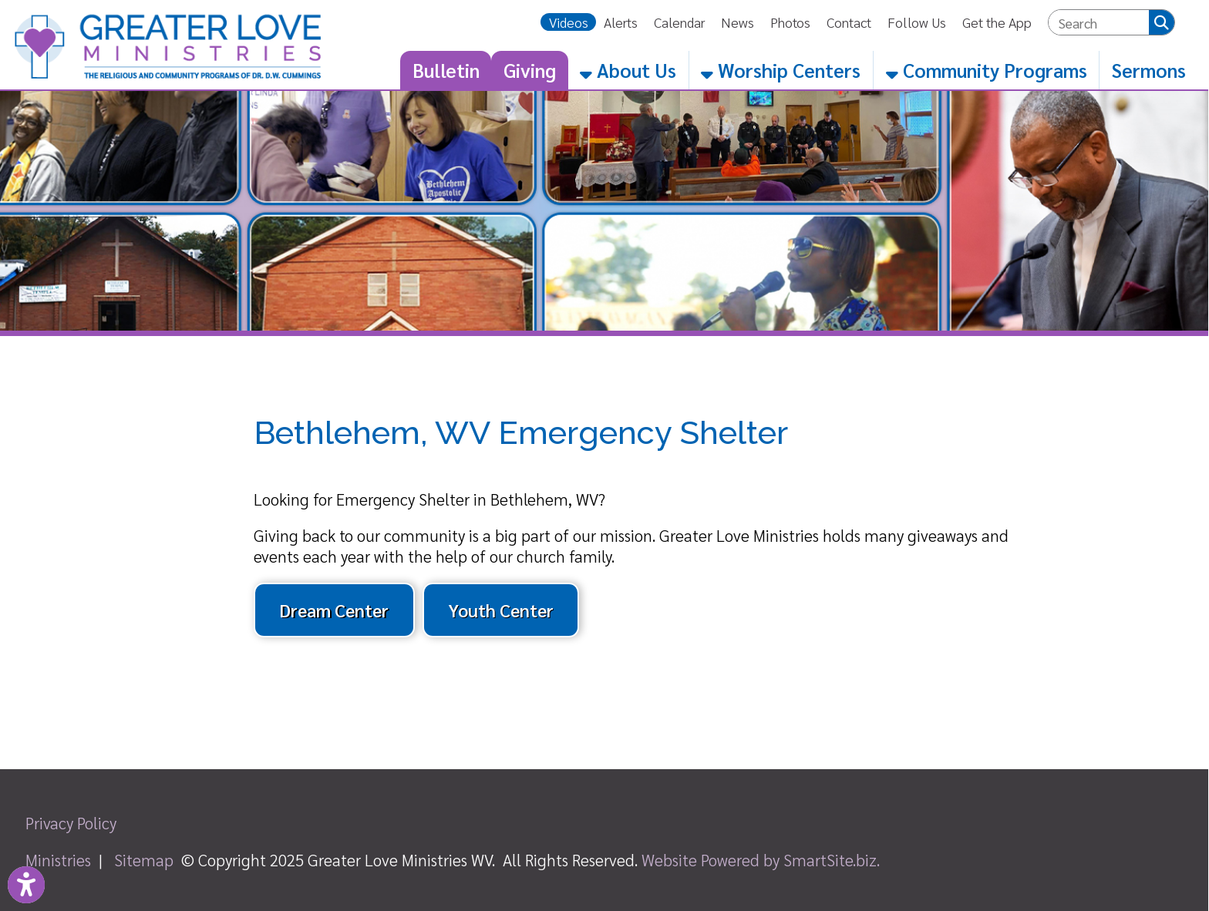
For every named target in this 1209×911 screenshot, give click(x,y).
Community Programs (986, 69)
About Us (628, 69)
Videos (568, 22)
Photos (790, 22)
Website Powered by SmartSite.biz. (761, 859)
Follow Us (916, 22)
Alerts (621, 22)
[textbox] (1099, 22)
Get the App (997, 22)
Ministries (58, 859)
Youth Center (501, 609)
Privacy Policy (70, 822)
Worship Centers (780, 69)
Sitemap (143, 859)
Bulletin (446, 69)
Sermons (1149, 69)
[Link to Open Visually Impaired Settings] (26, 884)
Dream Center (334, 609)
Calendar (679, 22)
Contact (849, 22)
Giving (529, 69)
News (737, 22)
